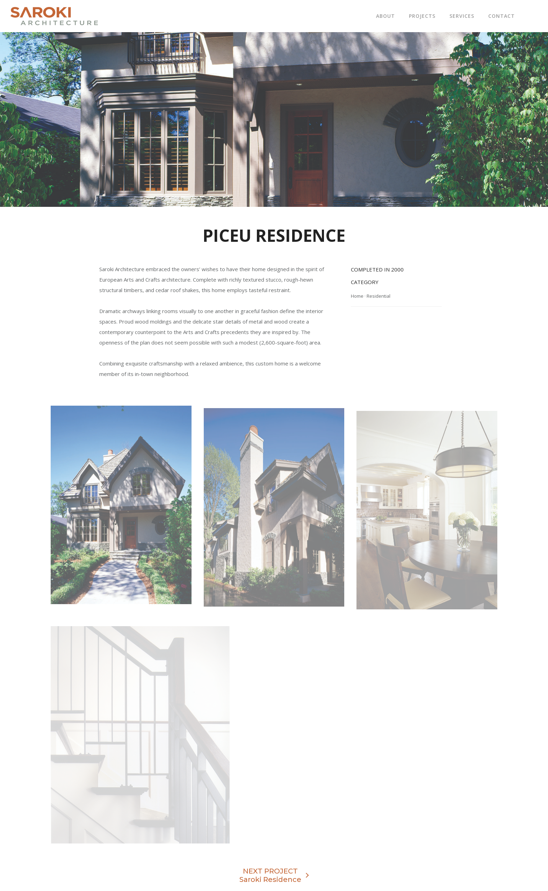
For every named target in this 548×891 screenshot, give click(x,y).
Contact (501, 16)
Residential (378, 296)
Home (357, 296)
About (385, 16)
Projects (422, 16)
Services (461, 16)
